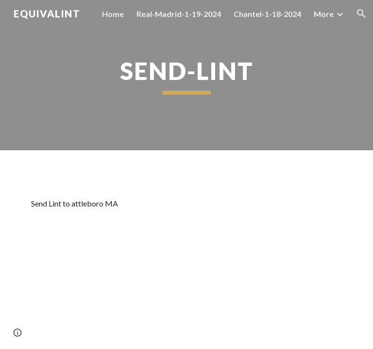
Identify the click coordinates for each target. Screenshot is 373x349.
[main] (186, 75)
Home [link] (113, 13)
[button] (361, 13)
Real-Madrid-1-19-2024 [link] (178, 13)
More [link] (324, 13)
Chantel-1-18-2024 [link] (267, 13)
